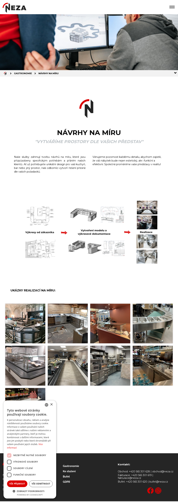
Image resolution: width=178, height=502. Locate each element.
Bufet (66, 477)
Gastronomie (23, 73)
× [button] (51, 404)
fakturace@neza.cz (129, 478)
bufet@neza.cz (158, 482)
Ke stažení (69, 472)
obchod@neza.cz (162, 472)
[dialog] (30, 449)
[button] (30, 491)
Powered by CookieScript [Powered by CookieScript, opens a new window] (30, 494)
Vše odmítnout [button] (41, 483)
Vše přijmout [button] (17, 483)
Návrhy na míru (48, 73)
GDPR (66, 482)
